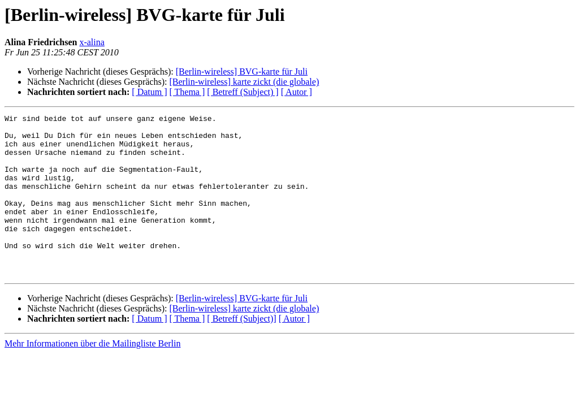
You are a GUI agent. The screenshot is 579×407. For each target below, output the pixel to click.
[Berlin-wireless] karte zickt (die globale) (244, 81)
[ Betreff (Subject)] (241, 351)
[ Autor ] (296, 92)
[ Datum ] (149, 92)
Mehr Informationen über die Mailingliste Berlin (92, 375)
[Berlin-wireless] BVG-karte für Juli (242, 71)
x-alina (91, 42)
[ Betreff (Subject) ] (242, 92)
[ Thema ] (187, 92)
